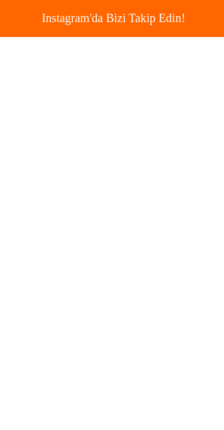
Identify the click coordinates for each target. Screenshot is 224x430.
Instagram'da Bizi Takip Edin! (113, 17)
